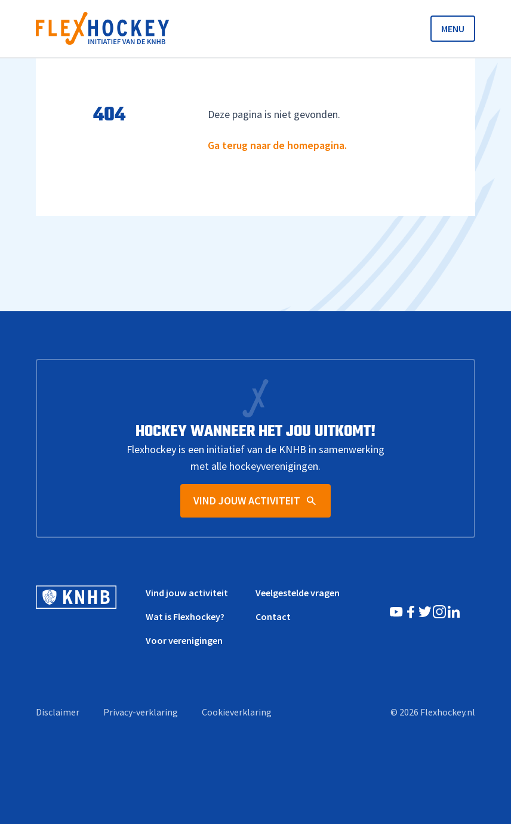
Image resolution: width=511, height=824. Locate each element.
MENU (452, 29)
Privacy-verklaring (140, 712)
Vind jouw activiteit (187, 593)
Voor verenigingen (184, 640)
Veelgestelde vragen (298, 593)
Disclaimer (57, 712)
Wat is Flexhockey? (185, 616)
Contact (273, 616)
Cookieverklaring (237, 712)
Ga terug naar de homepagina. (277, 145)
